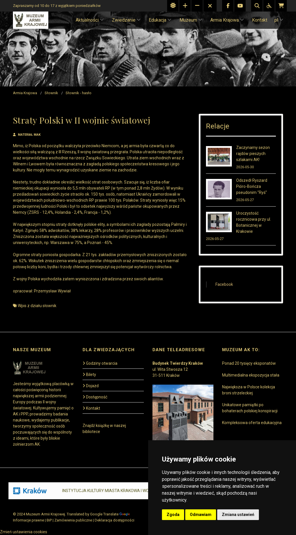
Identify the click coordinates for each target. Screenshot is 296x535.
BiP (49, 520)
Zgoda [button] (173, 514)
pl (278, 20)
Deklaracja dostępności (114, 520)
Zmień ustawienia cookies (23, 532)
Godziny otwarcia (100, 363)
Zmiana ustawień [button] (238, 514)
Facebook (224, 284)
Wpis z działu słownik (37, 305)
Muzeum (190, 20)
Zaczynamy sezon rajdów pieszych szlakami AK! (253, 153)
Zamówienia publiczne (73, 520)
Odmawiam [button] (200, 514)
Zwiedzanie (126, 20)
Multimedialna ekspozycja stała (250, 375)
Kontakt (259, 20)
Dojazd (91, 385)
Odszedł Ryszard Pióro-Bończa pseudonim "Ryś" (251, 186)
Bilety (89, 374)
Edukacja (160, 20)
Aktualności (90, 20)
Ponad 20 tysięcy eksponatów (249, 363)
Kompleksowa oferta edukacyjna (252, 422)
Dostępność (95, 397)
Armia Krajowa (227, 20)
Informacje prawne (28, 520)
